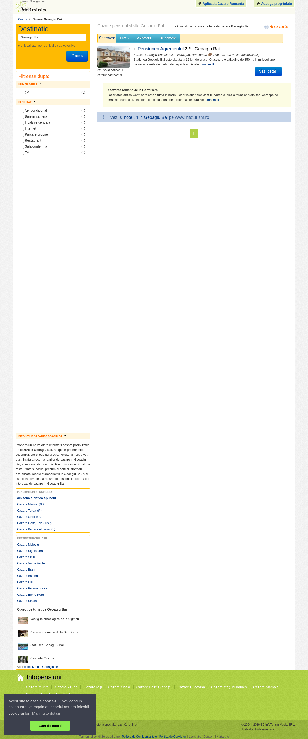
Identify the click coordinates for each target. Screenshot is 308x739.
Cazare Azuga (66, 687)
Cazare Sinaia (27, 601)
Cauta (77, 56)
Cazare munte (37, 687)
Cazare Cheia (119, 687)
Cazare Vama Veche (31, 563)
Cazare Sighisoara (30, 551)
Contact (208, 736)
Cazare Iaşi (93, 687)
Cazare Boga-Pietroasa (36, 529)
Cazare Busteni (27, 576)
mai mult (208, 64)
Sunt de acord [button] (50, 726)
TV (25, 153)
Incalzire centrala (35, 122)
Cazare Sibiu (26, 557)
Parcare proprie (34, 135)
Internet (28, 128)
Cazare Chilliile (30, 516)
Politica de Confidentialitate (139, 736)
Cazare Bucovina (191, 687)
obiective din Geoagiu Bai (41, 667)
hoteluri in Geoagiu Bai (146, 117)
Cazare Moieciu (28, 544)
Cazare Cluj (25, 582)
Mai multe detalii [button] (46, 713)
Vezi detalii (268, 71)
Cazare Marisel (30, 504)
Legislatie (195, 736)
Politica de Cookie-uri (172, 736)
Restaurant (31, 141)
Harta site (223, 736)
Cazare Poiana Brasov (32, 588)
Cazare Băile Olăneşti (153, 687)
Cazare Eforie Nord (30, 594)
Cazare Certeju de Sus (35, 523)
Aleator (144, 38)
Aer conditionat (34, 110)
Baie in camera (34, 116)
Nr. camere (168, 38)
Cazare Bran (26, 569)
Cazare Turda (29, 510)
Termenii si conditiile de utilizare (99, 736)
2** (25, 93)
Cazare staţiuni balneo (229, 687)
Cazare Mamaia (266, 687)
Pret (124, 38)
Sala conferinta (34, 147)
